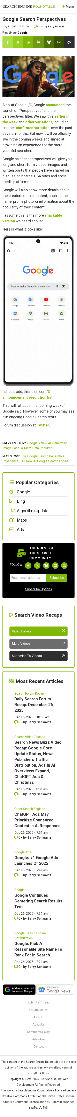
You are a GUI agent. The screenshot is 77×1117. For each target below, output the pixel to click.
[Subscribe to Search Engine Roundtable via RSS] (64, 565)
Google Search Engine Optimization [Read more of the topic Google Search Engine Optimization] (30, 935)
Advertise (38, 1039)
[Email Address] (28, 578)
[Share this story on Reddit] (28, 42)
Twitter (43, 425)
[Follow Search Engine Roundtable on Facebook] (28, 565)
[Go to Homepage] (29, 6)
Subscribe (56, 578)
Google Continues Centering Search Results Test (38, 901)
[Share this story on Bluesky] (49, 42)
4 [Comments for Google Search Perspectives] (36, 26)
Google (22, 32)
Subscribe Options (38, 589)
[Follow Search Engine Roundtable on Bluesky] (46, 565)
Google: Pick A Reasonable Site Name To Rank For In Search (38, 949)
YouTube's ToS (38, 1107)
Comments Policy (38, 1032)
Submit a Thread (38, 1002)
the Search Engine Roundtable (41, 1061)
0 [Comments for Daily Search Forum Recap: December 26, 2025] (17, 722)
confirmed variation (32, 128)
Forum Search (38, 1009)
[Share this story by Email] (59, 42)
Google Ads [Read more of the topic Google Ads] (22, 852)
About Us (39, 1024)
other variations (38, 122)
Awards (38, 1017)
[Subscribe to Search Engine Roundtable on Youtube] (55, 565)
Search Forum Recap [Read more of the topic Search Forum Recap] (29, 693)
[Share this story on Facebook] (7, 42)
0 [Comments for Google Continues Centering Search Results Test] (17, 918)
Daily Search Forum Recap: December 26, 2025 (34, 704)
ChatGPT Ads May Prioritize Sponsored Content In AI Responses (37, 820)
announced (55, 105)
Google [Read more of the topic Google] (19, 890)
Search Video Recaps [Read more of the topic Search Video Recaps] (29, 737)
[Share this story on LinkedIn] (38, 42)
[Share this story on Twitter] (18, 42)
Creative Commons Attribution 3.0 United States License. (38, 1096)
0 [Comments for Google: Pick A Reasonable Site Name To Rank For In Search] (17, 967)
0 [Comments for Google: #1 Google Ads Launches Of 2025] (17, 875)
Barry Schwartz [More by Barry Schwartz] (39, 722)
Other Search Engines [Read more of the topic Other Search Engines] (29, 809)
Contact (38, 1046)
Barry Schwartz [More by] (57, 26)
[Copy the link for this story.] (69, 42)
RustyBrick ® (48, 1079)
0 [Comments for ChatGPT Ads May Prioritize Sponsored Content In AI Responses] (17, 837)
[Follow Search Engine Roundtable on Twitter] (37, 565)
